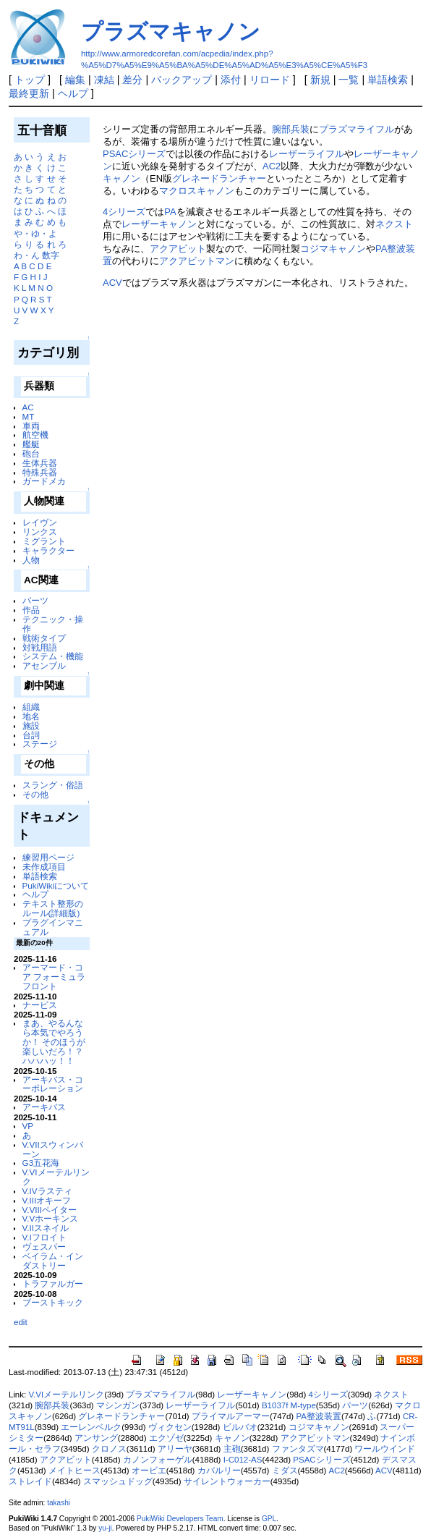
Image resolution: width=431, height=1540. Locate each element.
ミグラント (44, 541)
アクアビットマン (196, 260)
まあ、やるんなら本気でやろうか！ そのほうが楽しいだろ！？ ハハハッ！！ (53, 1041)
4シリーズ (124, 211)
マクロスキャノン (196, 190)
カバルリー (219, 1470)
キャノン (121, 178)
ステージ (39, 743)
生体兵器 (39, 463)
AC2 (272, 166)
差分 (132, 79)
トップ (29, 79)
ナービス (39, 1005)
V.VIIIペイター (49, 1209)
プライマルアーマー (231, 1416)
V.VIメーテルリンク (56, 1176)
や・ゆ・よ (35, 233)
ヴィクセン (170, 1427)
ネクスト (394, 224)
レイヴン (39, 522)
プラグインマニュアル (52, 927)
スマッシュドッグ (118, 1481)
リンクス (39, 531)
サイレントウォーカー (227, 1481)
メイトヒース (74, 1470)
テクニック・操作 (52, 623)
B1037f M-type (289, 1405)
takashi (58, 1503)
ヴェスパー (44, 1246)
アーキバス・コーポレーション (52, 1084)
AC (28, 407)
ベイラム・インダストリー (52, 1260)
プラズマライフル (356, 129)
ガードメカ (44, 481)
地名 (31, 716)
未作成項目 (44, 866)
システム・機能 (52, 656)
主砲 (232, 1448)
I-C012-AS (243, 1459)
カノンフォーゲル (157, 1459)
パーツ (35, 600)
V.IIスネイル (45, 1227)
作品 (31, 609)
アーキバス (44, 1107)
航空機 (35, 434)
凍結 (104, 79)
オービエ (149, 1470)
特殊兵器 (39, 472)
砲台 (31, 453)
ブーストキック (52, 1302)
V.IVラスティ (47, 1191)
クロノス (109, 1448)
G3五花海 (41, 1162)
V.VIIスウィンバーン (52, 1149)
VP (28, 1125)
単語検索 (387, 79)
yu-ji (104, 1528)
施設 (31, 725)
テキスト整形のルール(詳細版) (52, 908)
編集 (75, 79)
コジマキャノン (333, 248)
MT (28, 416)
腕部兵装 (291, 129)
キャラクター (48, 550)
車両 (31, 426)
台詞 (31, 735)
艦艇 (31, 444)
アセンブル (44, 665)
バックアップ (181, 79)
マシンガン (118, 1405)
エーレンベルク (91, 1427)
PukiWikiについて (56, 885)
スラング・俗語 (52, 785)
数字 (50, 255)
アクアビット (178, 248)
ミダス (285, 1470)
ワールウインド (384, 1448)
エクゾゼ (166, 1438)
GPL (269, 1519)
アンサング (96, 1438)
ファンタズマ (298, 1448)
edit (20, 1322)
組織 (31, 706)
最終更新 (29, 93)
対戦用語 (39, 647)
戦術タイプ (44, 638)
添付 (231, 79)
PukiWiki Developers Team (180, 1519)
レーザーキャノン (159, 224)
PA (170, 211)
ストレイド (30, 1481)
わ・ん (27, 255)
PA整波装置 (318, 1416)
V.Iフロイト (44, 1237)
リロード (269, 79)
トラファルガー (52, 1283)
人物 (31, 559)
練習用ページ (48, 857)
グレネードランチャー (219, 178)
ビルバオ (240, 1427)
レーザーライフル (306, 153)
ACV (112, 282)
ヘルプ (73, 93)
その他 (35, 794)
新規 (320, 79)
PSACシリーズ (134, 153)
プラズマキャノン (170, 31)
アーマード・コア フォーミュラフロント (53, 976)
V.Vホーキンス (50, 1218)
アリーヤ (175, 1448)
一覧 (348, 79)
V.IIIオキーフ (47, 1200)
